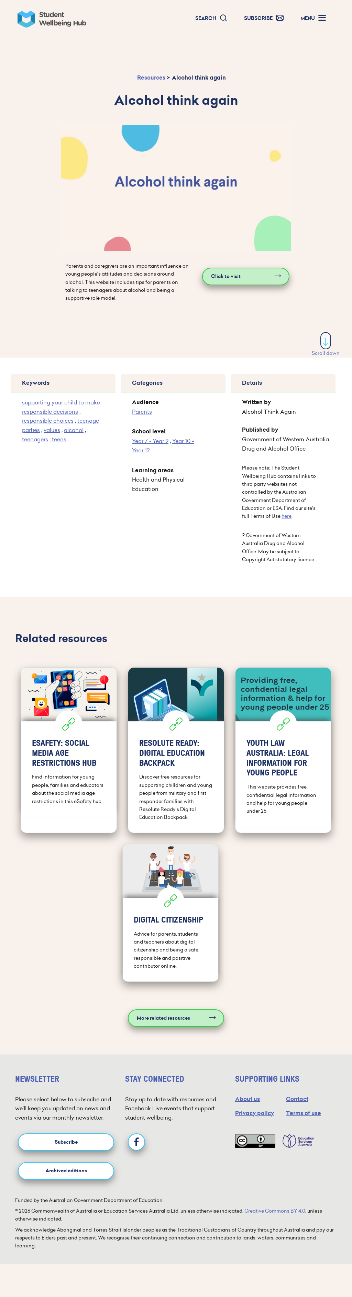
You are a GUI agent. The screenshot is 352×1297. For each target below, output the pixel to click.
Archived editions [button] (66, 1170)
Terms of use (303, 1113)
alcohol (74, 430)
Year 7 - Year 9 (150, 441)
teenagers (35, 439)
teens (59, 439)
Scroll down (326, 344)
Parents (142, 411)
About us (247, 1099)
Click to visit (226, 276)
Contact (297, 1099)
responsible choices (48, 420)
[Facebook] (136, 1142)
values (52, 430)
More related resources (163, 1018)
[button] (211, 18)
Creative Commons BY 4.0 (274, 1210)
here (287, 516)
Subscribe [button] (66, 1142)
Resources (151, 78)
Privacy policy (254, 1113)
